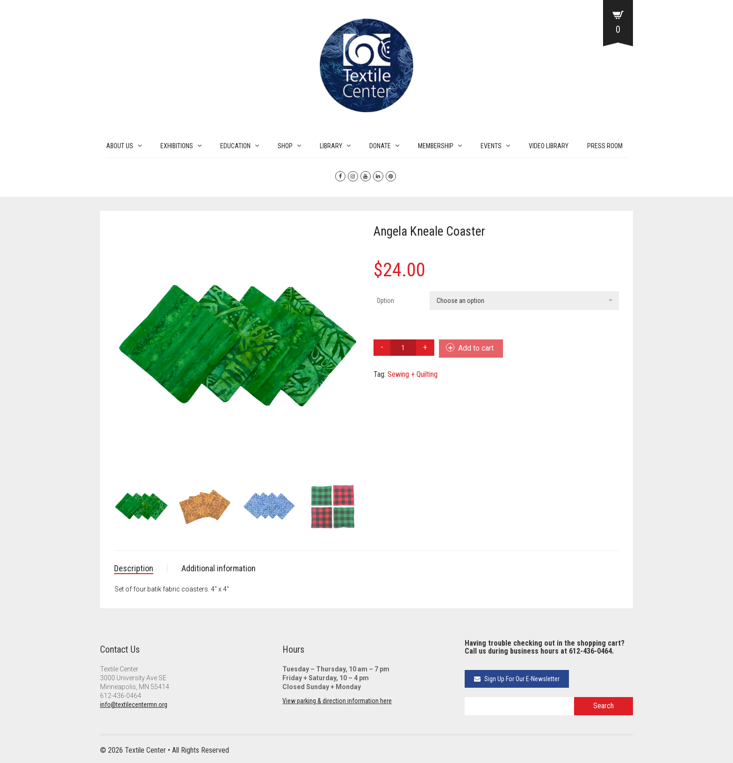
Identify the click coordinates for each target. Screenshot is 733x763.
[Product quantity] (403, 347)
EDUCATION (235, 146)
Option (385, 300)
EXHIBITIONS (176, 146)
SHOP (285, 146)
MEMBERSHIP (435, 146)
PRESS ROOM (605, 146)
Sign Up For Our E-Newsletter (517, 679)
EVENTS (491, 146)
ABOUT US (119, 146)
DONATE (380, 146)
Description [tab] (133, 568)
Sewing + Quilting (413, 374)
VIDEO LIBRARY (548, 146)
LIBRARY (331, 146)
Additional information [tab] (218, 568)
